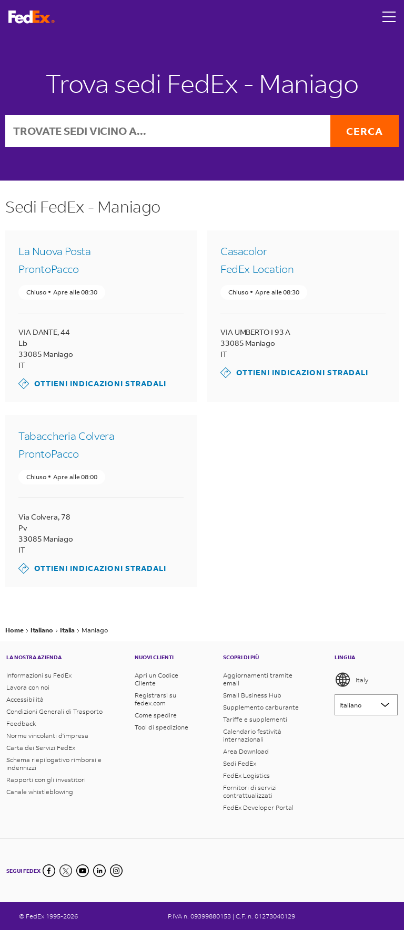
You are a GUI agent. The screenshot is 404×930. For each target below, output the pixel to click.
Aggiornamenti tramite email (257, 679)
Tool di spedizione (161, 727)
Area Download (246, 751)
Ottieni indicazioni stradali (92, 383)
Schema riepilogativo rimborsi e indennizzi (54, 764)
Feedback (21, 723)
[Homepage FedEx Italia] (31, 17)
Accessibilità (25, 699)
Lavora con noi (27, 687)
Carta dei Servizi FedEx (40, 748)
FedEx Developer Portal (258, 807)
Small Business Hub (252, 695)
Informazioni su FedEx (39, 675)
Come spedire (156, 715)
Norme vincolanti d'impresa (47, 735)
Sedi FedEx (239, 763)
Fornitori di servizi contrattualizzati (250, 791)
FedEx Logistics (246, 775)
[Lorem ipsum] (366, 704)
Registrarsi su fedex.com (155, 699)
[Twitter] (65, 870)
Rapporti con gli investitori (46, 780)
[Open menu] (389, 17)
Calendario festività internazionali (252, 735)
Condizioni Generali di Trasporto (54, 711)
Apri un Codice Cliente (156, 679)
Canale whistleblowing (39, 792)
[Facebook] (49, 870)
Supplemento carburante (261, 707)
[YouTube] (82, 870)
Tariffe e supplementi (255, 719)
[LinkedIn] (99, 870)
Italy (351, 679)
